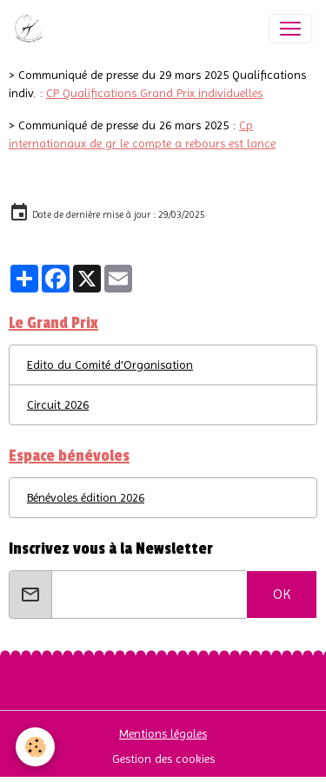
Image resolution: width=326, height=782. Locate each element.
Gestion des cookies (163, 759)
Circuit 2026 (58, 404)
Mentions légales (163, 733)
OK (281, 594)
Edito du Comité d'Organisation (110, 364)
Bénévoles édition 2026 (85, 497)
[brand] (32, 28)
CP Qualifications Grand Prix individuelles (154, 93)
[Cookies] (35, 746)
